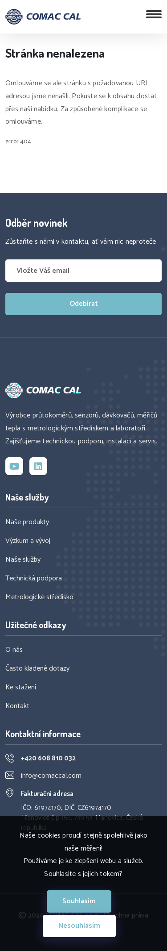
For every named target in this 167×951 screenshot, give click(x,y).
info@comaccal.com (51, 776)
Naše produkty (27, 522)
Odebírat (83, 304)
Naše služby (23, 560)
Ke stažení (20, 687)
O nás (14, 650)
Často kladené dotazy (37, 668)
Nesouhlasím (79, 926)
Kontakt (17, 706)
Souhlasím (79, 901)
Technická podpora (33, 578)
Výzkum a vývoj (27, 541)
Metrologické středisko (39, 597)
